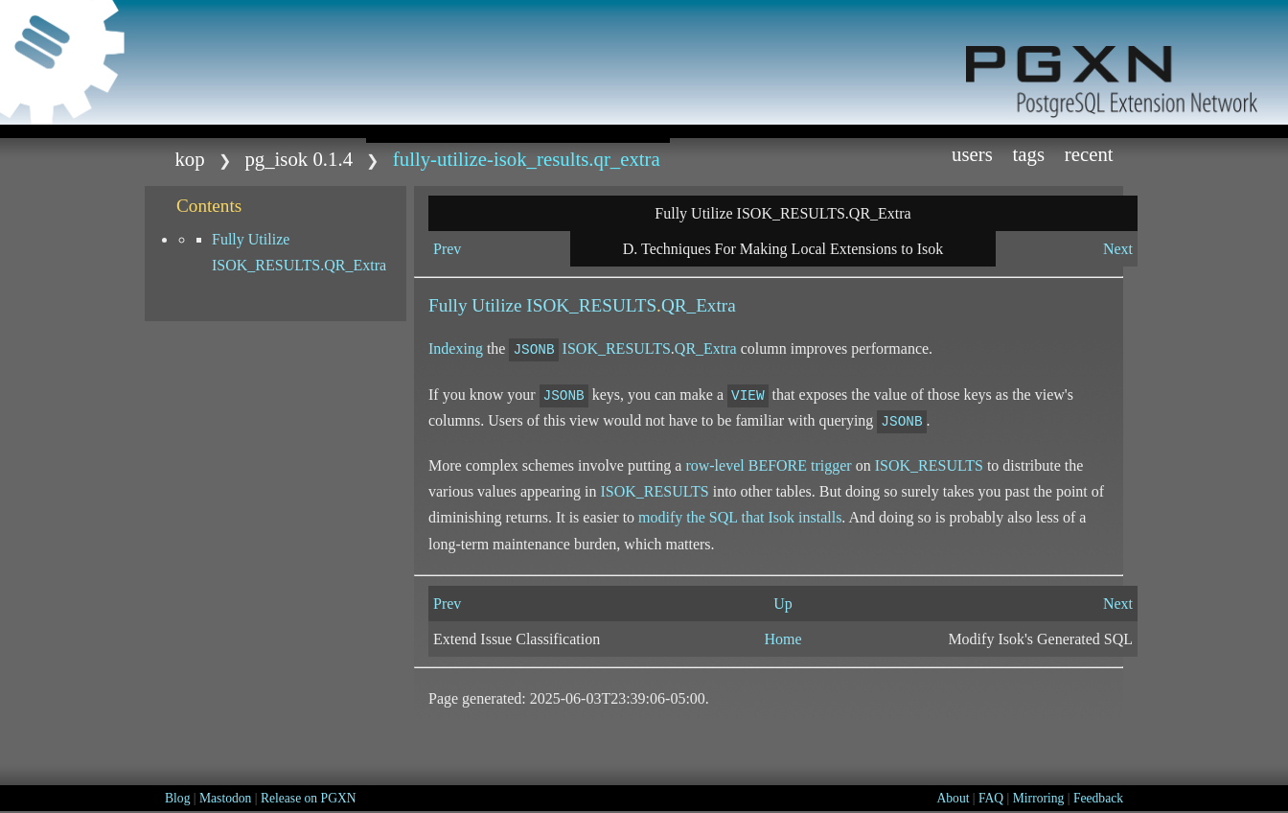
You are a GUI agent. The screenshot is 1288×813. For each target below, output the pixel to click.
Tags (1029, 154)
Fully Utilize (477, 305)
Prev (447, 249)
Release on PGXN (308, 798)
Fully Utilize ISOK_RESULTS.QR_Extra (299, 252)
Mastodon (225, 798)
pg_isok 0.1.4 (298, 159)
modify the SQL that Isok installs (739, 517)
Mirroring (1039, 798)
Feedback (1098, 798)
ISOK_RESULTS (591, 305)
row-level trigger (768, 465)
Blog (177, 798)
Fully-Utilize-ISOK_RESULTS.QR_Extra (526, 159)
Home (782, 639)
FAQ (990, 798)
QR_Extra (698, 305)
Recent (1089, 154)
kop (189, 159)
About (952, 798)
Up (783, 603)
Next (1118, 249)
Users (972, 154)
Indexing (455, 348)
